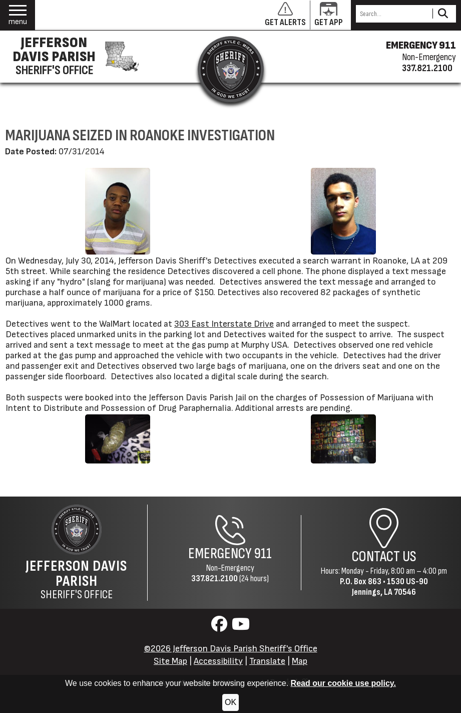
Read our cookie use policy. (343, 683)
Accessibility (218, 661)
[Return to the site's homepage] (231, 69)
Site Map (170, 661)
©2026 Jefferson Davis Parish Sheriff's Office (230, 648)
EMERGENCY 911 (421, 46)
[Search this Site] (392, 14)
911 (263, 554)
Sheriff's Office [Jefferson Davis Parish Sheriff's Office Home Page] (76, 580)
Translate (267, 661)
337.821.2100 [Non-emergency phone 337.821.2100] (427, 68)
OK (230, 702)
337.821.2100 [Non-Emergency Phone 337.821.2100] (214, 578)
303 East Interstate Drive (224, 324)
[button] (18, 15)
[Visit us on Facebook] (220, 627)
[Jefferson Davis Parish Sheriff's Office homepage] (72, 57)
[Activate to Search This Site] (442, 14)
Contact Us (384, 557)
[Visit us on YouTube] (241, 627)
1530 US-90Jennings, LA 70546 (390, 586)
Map (299, 661)
